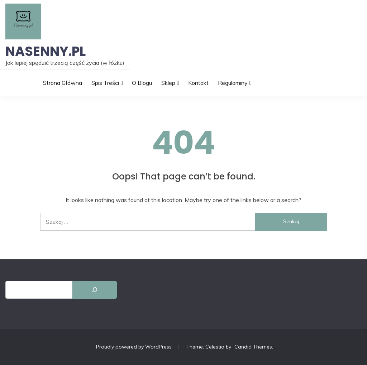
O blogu (142, 82)
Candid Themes (253, 347)
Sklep (168, 82)
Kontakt (198, 82)
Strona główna (62, 82)
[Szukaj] (94, 290)
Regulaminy (233, 82)
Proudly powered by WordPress (134, 347)
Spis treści (105, 82)
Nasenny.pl (45, 51)
